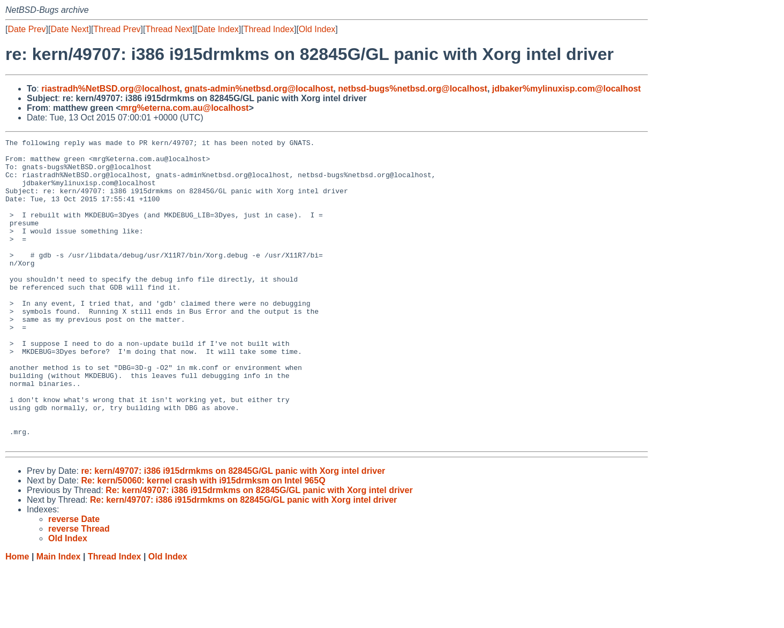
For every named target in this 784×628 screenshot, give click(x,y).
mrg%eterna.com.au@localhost (185, 107)
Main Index (58, 617)
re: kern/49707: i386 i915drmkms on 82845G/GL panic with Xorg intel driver (233, 531)
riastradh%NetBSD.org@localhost (110, 88)
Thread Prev (117, 29)
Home (17, 617)
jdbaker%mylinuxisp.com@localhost (566, 88)
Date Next (69, 29)
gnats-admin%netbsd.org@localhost (258, 88)
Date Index (217, 29)
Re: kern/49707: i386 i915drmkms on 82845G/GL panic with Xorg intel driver (258, 551)
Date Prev (26, 29)
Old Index (317, 29)
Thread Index (269, 29)
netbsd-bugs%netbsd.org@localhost (412, 88)
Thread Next (168, 29)
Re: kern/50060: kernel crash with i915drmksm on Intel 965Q (203, 541)
